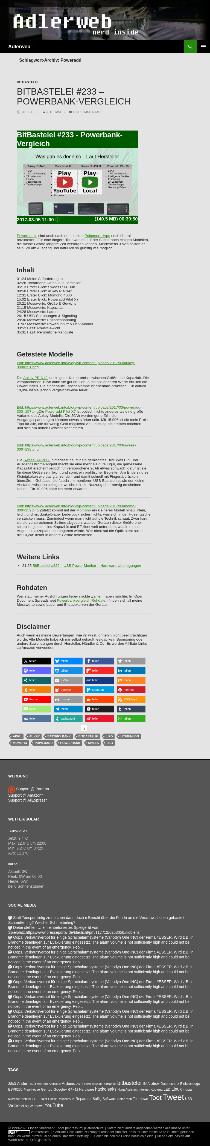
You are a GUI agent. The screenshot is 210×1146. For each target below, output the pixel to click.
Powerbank (70, 743)
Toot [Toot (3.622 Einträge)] (155, 1097)
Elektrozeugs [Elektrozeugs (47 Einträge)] (190, 1084)
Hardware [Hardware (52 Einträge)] (86, 1089)
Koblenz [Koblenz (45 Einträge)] (156, 1089)
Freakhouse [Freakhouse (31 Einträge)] (32, 1089)
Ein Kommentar (87, 112)
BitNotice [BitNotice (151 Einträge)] (150, 1083)
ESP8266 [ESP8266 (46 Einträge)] (15, 1089)
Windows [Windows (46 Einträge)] (36, 1106)
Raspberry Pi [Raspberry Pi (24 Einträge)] (66, 1098)
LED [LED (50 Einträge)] (167, 1089)
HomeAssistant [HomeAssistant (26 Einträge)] (128, 1089)
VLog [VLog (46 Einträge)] (25, 1106)
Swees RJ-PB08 (37, 460)
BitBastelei (27, 82)
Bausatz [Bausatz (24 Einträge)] (97, 1083)
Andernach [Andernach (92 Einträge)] (26, 1083)
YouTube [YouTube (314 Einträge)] (53, 1105)
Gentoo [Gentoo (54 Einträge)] (46, 1089)
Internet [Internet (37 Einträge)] (144, 1089)
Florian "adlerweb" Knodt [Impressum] (55, 1128)
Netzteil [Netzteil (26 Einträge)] (26, 1098)
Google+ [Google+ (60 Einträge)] (60, 1089)
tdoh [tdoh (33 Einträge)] (129, 1098)
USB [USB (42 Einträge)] (188, 1099)
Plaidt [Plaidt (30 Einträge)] (43, 1098)
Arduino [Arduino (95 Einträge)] (68, 1083)
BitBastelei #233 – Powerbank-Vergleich (73, 96)
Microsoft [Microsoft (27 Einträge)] (14, 1098)
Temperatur (17, 830)
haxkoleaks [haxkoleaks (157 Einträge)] (105, 1089)
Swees (93, 743)
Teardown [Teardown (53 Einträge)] (140, 1099)
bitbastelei (88, 736)
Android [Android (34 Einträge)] (42, 1083)
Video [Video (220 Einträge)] (14, 1105)
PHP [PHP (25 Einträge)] (35, 1098)
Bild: (21, 363)
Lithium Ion (129, 736)
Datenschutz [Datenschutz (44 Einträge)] (170, 1084)
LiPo (109, 736)
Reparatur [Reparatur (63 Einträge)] (83, 1099)
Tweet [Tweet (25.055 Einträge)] (173, 1097)
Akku (17, 736)
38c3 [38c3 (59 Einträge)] (12, 1084)
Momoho (83, 510)
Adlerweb (19, 46)
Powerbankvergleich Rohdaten (82, 600)
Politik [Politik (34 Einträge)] (52, 1098)
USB (109, 743)
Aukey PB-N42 (35, 378)
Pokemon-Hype (97, 236)
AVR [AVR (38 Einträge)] (79, 1084)
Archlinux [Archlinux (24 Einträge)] (55, 1083)
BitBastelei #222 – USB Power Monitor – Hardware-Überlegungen (87, 566)
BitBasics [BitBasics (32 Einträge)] (109, 1083)
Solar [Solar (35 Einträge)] (121, 1098)
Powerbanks (27, 236)
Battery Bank (59, 736)
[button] (36, 661)
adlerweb (55, 112)
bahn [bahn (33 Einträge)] (87, 1083)
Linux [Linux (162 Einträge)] (176, 1089)
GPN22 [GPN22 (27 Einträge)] (73, 1089)
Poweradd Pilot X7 (60, 411)
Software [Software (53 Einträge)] (109, 1099)
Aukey (34, 736)
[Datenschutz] (94, 1128)
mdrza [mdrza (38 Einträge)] (187, 1089)
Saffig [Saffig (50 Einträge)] (97, 1099)
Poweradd (43, 743)
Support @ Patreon (28, 789)
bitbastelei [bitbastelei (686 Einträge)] (129, 1083)
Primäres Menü (203, 46)
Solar (13, 863)
